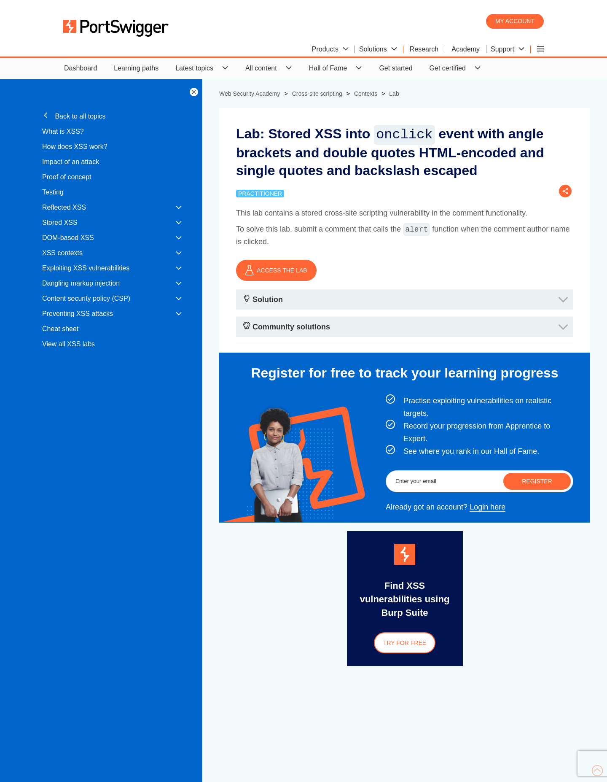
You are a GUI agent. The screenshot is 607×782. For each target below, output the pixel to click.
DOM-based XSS (68, 237)
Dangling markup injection (81, 283)
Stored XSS (60, 222)
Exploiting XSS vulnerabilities (85, 268)
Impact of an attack (70, 161)
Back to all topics (74, 116)
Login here (487, 507)
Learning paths (136, 68)
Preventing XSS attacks (77, 313)
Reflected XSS (64, 207)
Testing (53, 192)
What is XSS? (63, 131)
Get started (395, 68)
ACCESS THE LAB (276, 270)
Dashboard (80, 68)
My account (514, 21)
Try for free (404, 642)
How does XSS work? (74, 146)
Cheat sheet (60, 328)
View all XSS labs (68, 344)
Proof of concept (66, 177)
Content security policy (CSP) (86, 298)
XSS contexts (62, 252)
